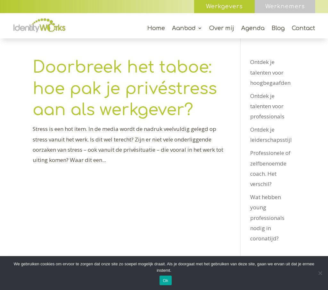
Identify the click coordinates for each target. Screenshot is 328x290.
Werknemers (285, 6)
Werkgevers (224, 6)
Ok (165, 280)
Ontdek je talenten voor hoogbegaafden (270, 72)
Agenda (253, 28)
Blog (278, 28)
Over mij (221, 28)
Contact (303, 28)
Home (156, 28)
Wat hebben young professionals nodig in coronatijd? (267, 217)
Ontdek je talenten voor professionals (267, 106)
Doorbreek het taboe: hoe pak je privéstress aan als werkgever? (125, 88)
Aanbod (184, 28)
